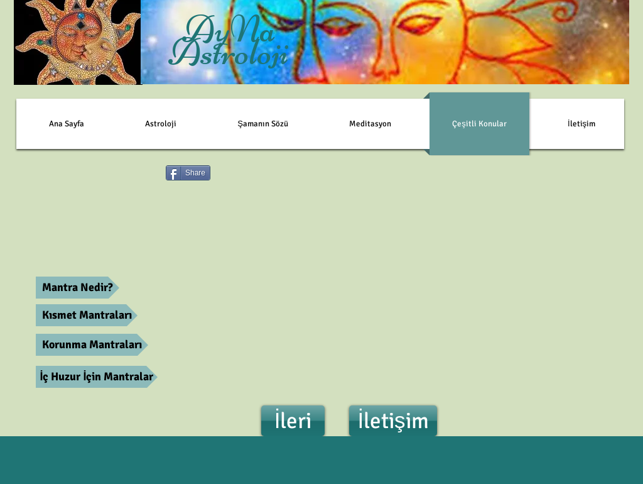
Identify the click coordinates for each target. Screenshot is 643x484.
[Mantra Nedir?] (77, 288)
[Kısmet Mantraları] (87, 315)
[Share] (188, 172)
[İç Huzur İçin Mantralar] (97, 377)
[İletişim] (393, 420)
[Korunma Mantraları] (92, 345)
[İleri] (293, 420)
